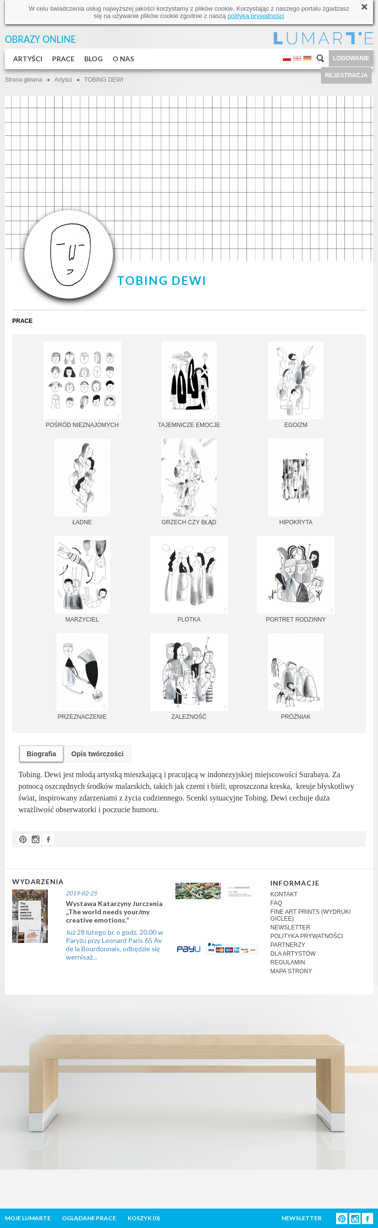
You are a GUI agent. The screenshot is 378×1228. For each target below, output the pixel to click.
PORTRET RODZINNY (296, 579)
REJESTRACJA (346, 75)
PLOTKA (189, 579)
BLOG (93, 58)
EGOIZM (295, 384)
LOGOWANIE (351, 58)
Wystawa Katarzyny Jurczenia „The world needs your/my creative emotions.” (114, 911)
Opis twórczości (97, 754)
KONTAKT (284, 894)
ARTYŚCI (27, 58)
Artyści (63, 79)
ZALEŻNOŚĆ (189, 676)
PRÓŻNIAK (295, 676)
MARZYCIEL (82, 579)
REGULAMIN (287, 962)
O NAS (123, 58)
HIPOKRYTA (295, 482)
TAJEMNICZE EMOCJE (189, 384)
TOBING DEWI (103, 79)
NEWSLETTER (290, 927)
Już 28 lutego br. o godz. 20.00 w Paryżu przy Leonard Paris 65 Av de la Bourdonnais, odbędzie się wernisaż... (114, 944)
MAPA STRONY (291, 971)
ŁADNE (82, 482)
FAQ (276, 903)
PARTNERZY (287, 945)
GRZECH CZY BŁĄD (189, 482)
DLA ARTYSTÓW (293, 953)
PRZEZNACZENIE (82, 676)
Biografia (42, 754)
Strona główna (23, 79)
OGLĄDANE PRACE (89, 1218)
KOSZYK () (144, 1218)
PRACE (63, 58)
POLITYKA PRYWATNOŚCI (306, 936)
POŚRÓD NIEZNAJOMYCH (82, 384)
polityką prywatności (255, 15)
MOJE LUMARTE (28, 1218)
